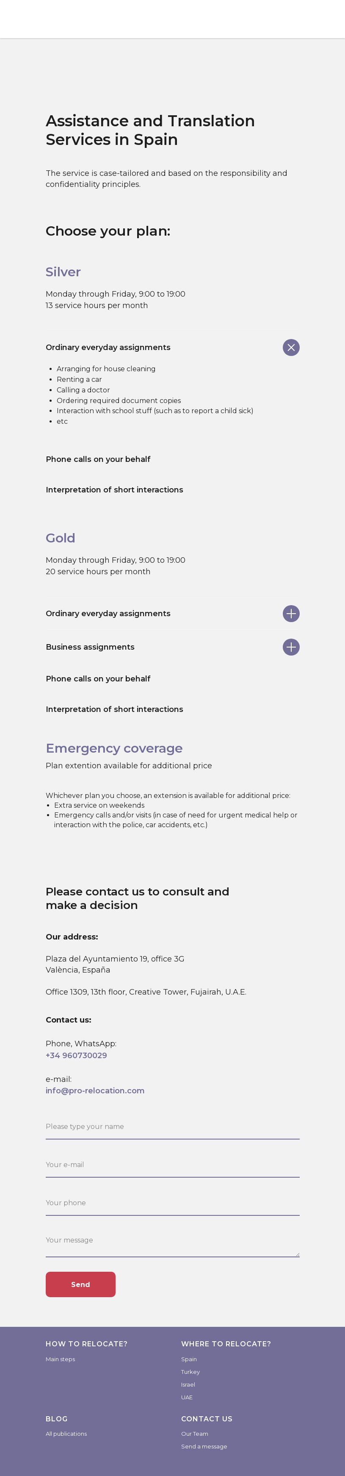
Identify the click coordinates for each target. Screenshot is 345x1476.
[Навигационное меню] (331, 19)
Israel (188, 1384)
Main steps (60, 1359)
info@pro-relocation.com (95, 1090)
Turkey (190, 1371)
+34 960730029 (76, 1055)
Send (80, 1285)
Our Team (194, 1433)
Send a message (204, 1446)
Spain (189, 1359)
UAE (187, 1397)
